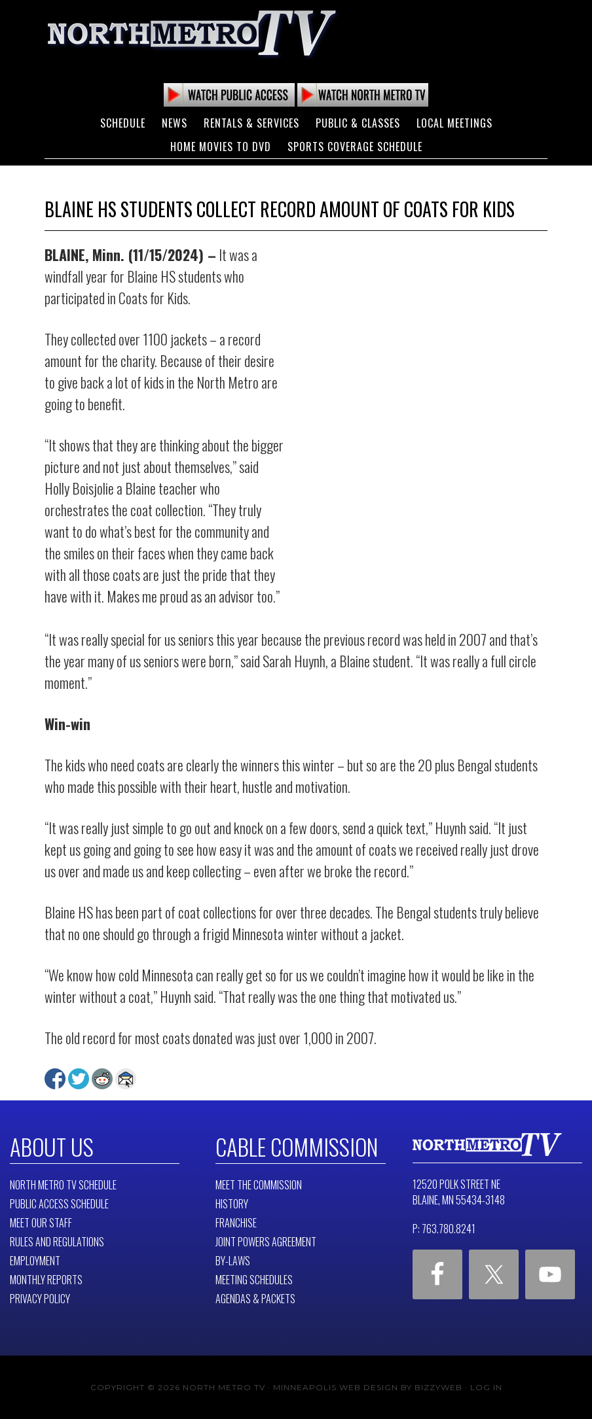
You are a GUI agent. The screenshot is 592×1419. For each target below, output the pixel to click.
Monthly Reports (46, 1279)
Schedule (122, 123)
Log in (486, 1387)
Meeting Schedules (254, 1279)
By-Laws (232, 1260)
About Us (50, 1146)
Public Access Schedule (59, 1203)
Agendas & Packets (255, 1298)
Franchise (236, 1222)
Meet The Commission (258, 1184)
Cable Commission (293, 1146)
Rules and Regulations (57, 1241)
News (174, 123)
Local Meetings (454, 123)
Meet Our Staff (41, 1222)
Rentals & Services (251, 123)
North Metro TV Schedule (63, 1184)
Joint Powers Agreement (265, 1241)
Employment (35, 1260)
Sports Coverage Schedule (354, 146)
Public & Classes (358, 123)
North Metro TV (192, 33)
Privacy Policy (40, 1298)
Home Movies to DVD (220, 146)
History (231, 1203)
